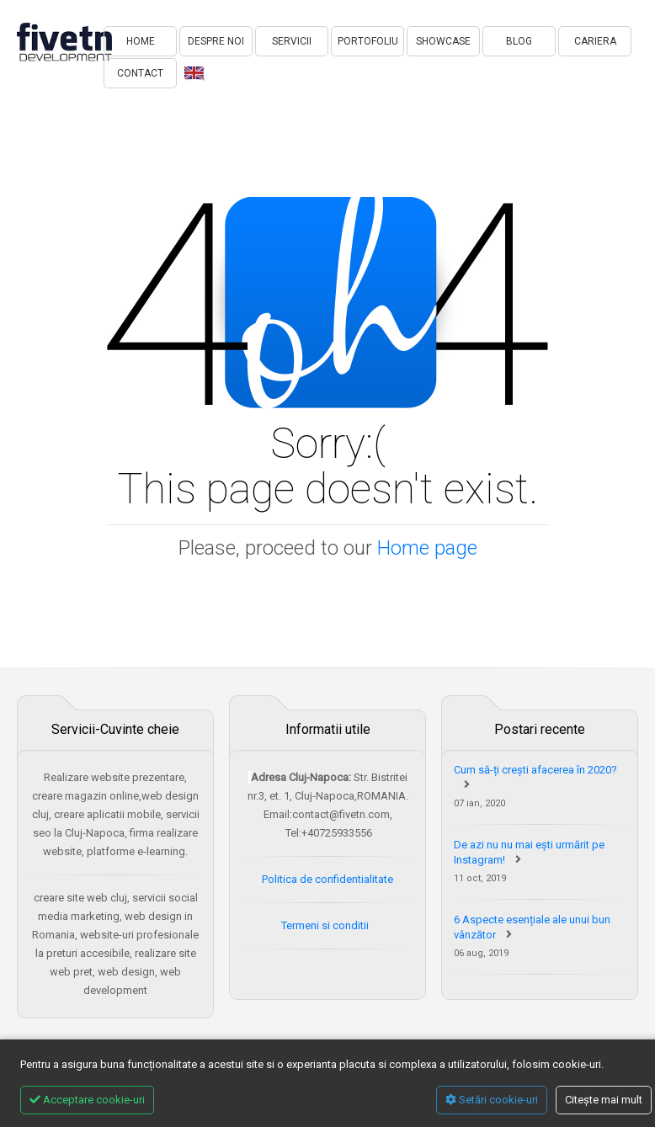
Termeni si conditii (326, 925)
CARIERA (595, 41)
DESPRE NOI (216, 41)
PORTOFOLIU (368, 41)
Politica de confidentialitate (327, 879)
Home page (427, 548)
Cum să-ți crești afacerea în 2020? (535, 769)
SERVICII (292, 41)
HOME (140, 41)
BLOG (519, 41)
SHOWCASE (443, 41)
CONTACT (140, 73)
